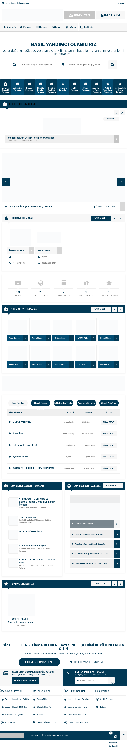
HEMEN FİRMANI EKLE (39, 662)
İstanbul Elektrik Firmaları (78, 699)
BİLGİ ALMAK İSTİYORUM (86, 662)
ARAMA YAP (112, 64)
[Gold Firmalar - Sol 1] (114, 218)
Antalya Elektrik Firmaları (78, 722)
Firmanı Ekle (42, 699)
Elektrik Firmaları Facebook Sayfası (111, 733)
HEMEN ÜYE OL (79, 15)
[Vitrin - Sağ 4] (122, 112)
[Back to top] (123, 735)
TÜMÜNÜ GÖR (101, 218)
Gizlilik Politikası (106, 699)
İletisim (103, 707)
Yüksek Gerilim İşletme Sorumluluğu (14, 716)
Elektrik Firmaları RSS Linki (115, 736)
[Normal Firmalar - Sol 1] (114, 309)
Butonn (113, 683)
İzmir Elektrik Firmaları (77, 715)
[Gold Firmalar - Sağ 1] (120, 218)
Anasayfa (121, 3)
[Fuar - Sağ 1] (120, 583)
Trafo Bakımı (10, 722)
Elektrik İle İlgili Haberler (46, 722)
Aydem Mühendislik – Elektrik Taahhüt (17, 700)
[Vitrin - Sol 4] (116, 112)
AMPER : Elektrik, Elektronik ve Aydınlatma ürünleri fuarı (20, 622)
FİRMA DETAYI (109, 422)
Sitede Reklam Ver (44, 707)
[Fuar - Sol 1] (114, 583)
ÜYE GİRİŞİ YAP (110, 15)
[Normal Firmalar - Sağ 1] (120, 309)
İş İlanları (40, 715)
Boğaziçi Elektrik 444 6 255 (16, 707)
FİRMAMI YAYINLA (25, 680)
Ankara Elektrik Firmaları (78, 707)
